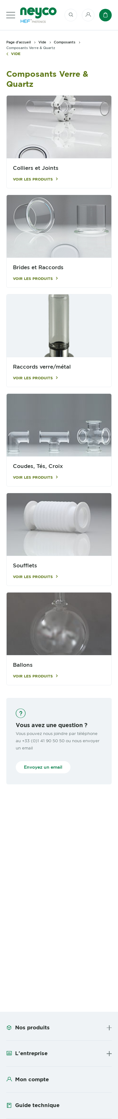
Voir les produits (33, 179)
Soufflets (25, 565)
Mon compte (32, 1079)
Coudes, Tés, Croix (38, 466)
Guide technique (37, 1105)
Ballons (23, 665)
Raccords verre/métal (42, 367)
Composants (65, 42)
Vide (15, 54)
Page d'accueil (18, 42)
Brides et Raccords (38, 267)
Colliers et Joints (36, 168)
